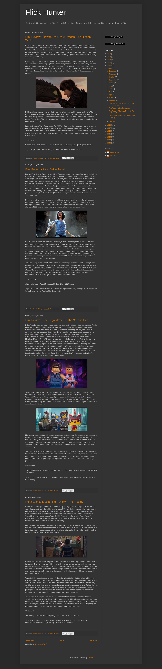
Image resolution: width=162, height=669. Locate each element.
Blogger (90, 658)
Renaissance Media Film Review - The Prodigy (54, 501)
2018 (109, 125)
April (111, 95)
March (111, 98)
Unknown (112, 155)
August (111, 83)
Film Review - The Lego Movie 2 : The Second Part (56, 320)
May (111, 92)
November (113, 74)
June (111, 89)
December (113, 71)
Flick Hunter (45, 12)
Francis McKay (114, 152)
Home (62, 640)
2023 (109, 57)
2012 (109, 143)
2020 (109, 65)
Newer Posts (30, 640)
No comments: (55, 158)
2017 (109, 128)
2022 (109, 59)
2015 (109, 134)
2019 (109, 68)
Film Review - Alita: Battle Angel (45, 169)
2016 (109, 131)
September (113, 80)
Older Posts (93, 640)
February (112, 101)
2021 (109, 63)
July (110, 86)
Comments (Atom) (41, 644)
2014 (109, 137)
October (112, 77)
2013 (109, 140)
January (112, 121)
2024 (109, 54)
